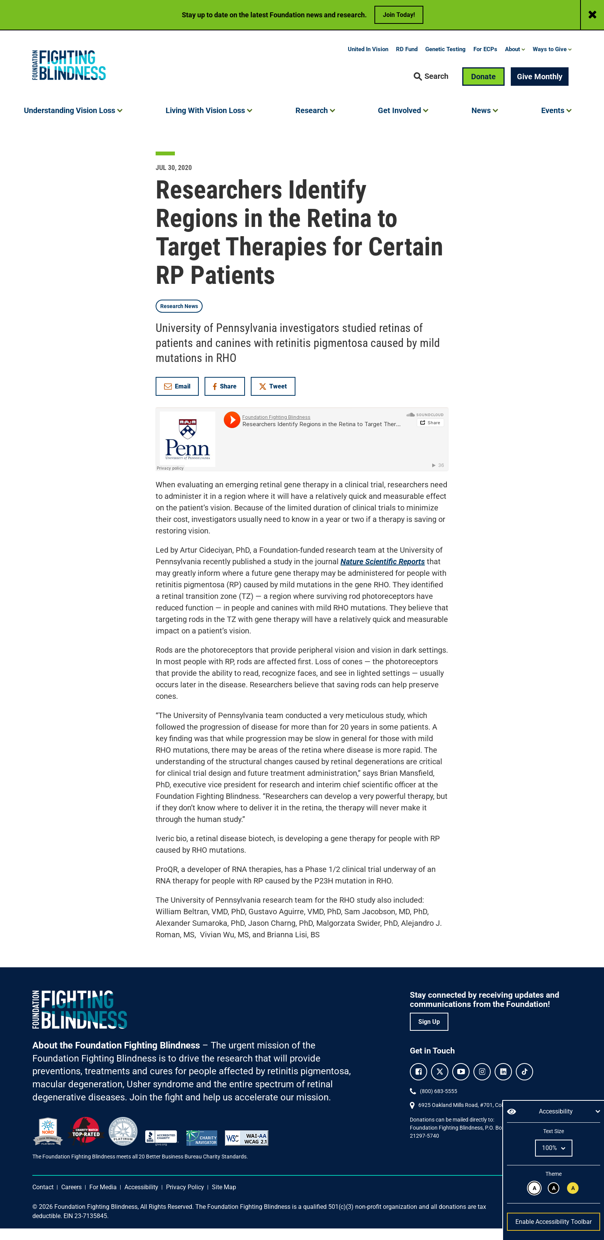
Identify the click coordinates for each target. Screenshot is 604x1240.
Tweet (273, 398)
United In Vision (368, 60)
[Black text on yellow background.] (573, 1188)
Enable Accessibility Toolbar (553, 1221)
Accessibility (141, 1198)
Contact (43, 1198)
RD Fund (407, 60)
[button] (431, 88)
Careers (71, 1198)
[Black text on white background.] (534, 1188)
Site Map (224, 1198)
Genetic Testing (445, 60)
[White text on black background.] (553, 1188)
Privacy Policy (185, 1198)
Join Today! (399, 14)
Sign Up (429, 1033)
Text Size (553, 1131)
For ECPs (485, 60)
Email (177, 398)
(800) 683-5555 (438, 1103)
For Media (103, 1198)
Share (229, 399)
